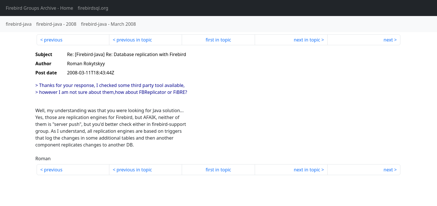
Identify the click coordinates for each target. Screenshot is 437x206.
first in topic (218, 40)
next (388, 40)
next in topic (307, 40)
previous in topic (134, 40)
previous (53, 40)
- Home (39, 8)
